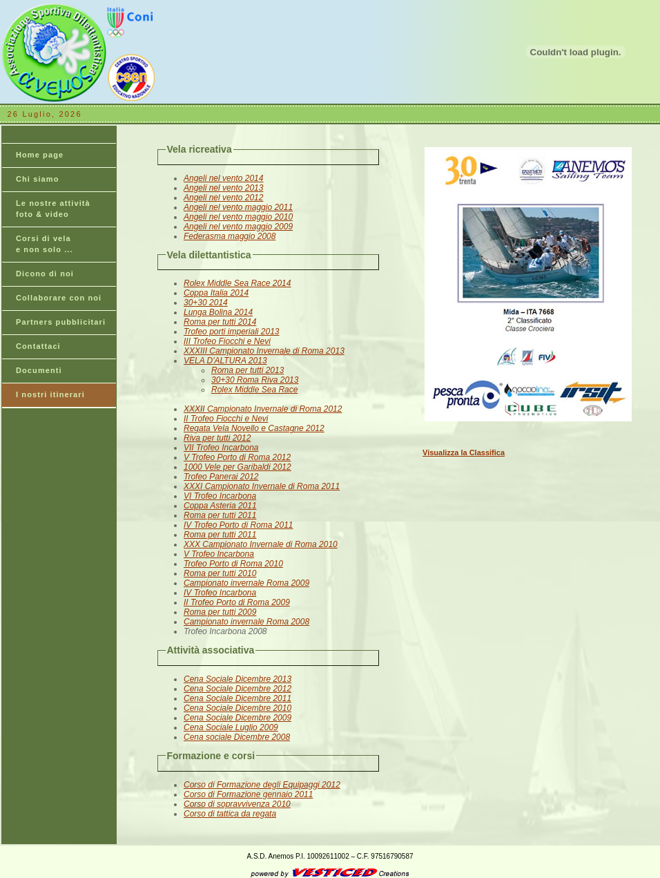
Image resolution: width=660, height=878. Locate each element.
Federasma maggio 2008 (229, 236)
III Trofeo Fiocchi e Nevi (227, 341)
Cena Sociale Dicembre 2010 (237, 708)
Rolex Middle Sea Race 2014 (237, 283)
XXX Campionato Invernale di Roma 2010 (261, 544)
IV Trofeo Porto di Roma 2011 (238, 525)
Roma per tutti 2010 (220, 573)
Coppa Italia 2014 (216, 293)
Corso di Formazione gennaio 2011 (248, 794)
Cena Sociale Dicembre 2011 (237, 698)
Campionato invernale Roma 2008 (246, 622)
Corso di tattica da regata (230, 814)
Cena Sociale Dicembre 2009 (237, 718)
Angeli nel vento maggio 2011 (238, 207)
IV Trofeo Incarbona (220, 593)
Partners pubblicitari (61, 322)
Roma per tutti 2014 (220, 322)
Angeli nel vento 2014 (223, 178)
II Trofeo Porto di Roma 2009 (237, 602)
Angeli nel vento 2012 (223, 197)
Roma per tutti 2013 (247, 370)
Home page (40, 155)
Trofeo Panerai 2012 (221, 476)
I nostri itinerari (50, 394)
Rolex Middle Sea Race (254, 389)
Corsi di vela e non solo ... (44, 244)
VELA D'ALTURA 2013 (225, 360)
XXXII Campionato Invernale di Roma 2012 (263, 409)
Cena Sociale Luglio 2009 (231, 727)
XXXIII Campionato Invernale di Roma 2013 (264, 351)
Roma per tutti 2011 (220, 515)
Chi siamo (37, 179)
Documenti (39, 370)
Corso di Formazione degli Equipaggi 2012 (262, 785)
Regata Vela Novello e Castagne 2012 (254, 428)
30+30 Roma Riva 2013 (254, 380)
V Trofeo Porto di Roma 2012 (237, 457)
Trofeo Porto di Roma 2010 (233, 564)
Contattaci (38, 346)
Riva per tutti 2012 (217, 438)
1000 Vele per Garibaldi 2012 (237, 467)
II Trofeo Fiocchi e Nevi (226, 418)
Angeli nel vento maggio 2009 (238, 226)
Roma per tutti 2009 (220, 612)
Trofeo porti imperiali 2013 (232, 331)
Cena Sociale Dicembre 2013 (237, 679)
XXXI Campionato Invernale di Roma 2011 (262, 486)
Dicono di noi (45, 273)
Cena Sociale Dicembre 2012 (237, 689)
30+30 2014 (206, 302)
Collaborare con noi (58, 298)
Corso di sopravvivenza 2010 (237, 804)
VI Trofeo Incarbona (220, 496)
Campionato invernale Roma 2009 (246, 583)
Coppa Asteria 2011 (220, 505)
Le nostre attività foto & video (53, 208)
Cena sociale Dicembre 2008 (237, 737)
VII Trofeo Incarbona (221, 447)
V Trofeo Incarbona (219, 554)
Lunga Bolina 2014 (218, 312)
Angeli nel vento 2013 (223, 188)
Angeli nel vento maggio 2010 (238, 217)
